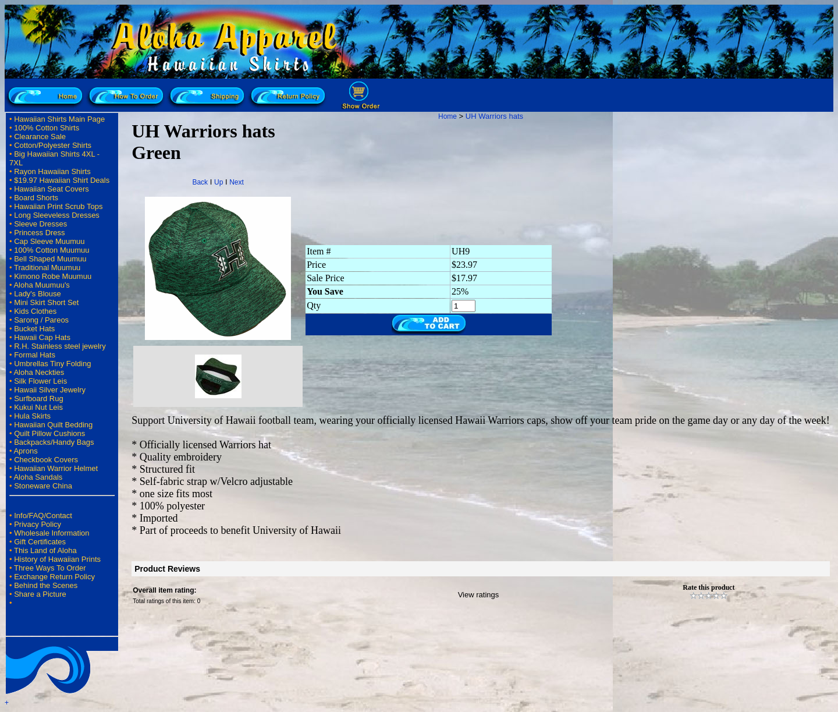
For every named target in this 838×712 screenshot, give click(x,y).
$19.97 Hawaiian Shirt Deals (61, 180)
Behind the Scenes (45, 585)
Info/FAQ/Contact (43, 515)
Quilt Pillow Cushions (49, 433)
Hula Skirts (32, 416)
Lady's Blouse (37, 293)
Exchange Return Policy (54, 576)
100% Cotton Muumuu (51, 250)
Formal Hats (34, 354)
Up (218, 182)
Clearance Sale (40, 136)
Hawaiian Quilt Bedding (53, 424)
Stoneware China (43, 485)
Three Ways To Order (50, 568)
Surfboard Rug (38, 398)
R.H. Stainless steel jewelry (60, 346)
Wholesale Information (51, 533)
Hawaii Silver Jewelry (50, 389)
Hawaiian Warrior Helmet (56, 468)
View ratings (478, 594)
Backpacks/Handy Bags (54, 442)
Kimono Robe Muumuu (52, 276)
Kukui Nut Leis (38, 407)
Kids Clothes (35, 311)
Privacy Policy (37, 524)
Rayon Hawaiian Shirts (52, 171)
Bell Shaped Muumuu (50, 258)
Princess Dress (39, 232)
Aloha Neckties (38, 372)
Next (236, 182)
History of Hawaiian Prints (57, 559)
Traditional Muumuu (47, 267)
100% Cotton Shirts (46, 127)
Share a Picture (40, 594)
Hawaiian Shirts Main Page (59, 119)
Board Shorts (36, 197)
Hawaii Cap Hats (42, 337)
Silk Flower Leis (40, 381)
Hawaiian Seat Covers (51, 189)
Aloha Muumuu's (41, 285)
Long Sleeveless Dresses (57, 215)
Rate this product (708, 587)
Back (200, 182)
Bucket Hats (34, 328)
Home (447, 116)
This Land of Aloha (45, 550)
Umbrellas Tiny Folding (52, 363)
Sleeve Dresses (40, 223)
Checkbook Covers (46, 459)
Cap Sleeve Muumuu (49, 241)
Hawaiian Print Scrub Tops (58, 206)
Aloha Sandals (37, 477)
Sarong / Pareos (41, 320)
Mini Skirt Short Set (46, 302)
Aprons (25, 451)
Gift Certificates (40, 541)
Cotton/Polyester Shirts (52, 145)
